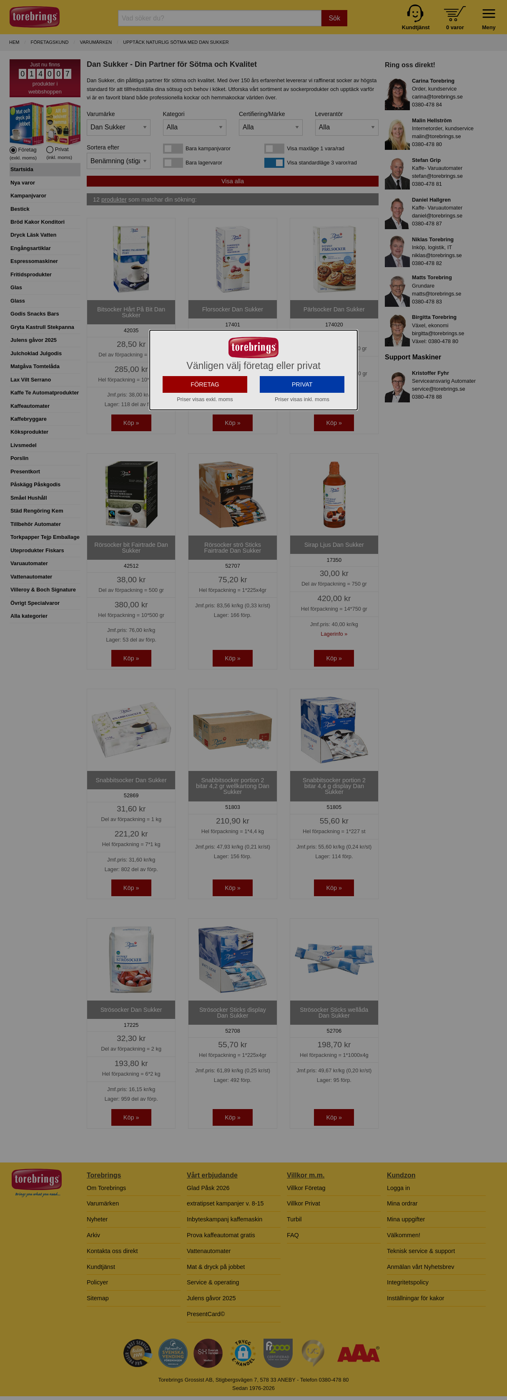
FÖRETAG (205, 384)
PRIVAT (302, 384)
